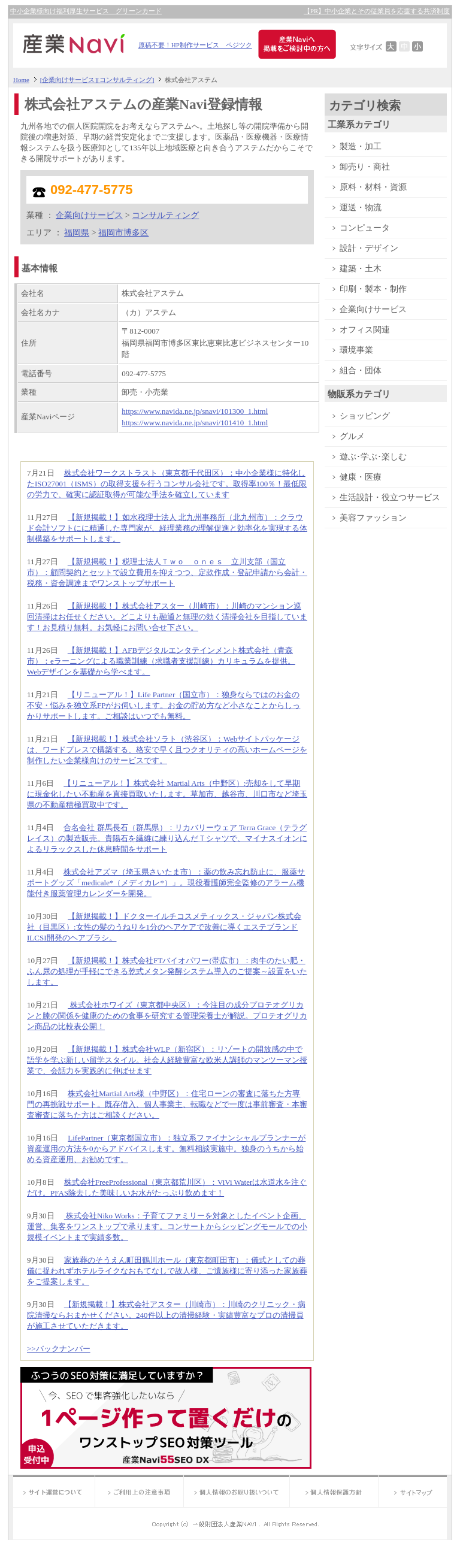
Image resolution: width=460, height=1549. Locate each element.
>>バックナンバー (58, 1348)
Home (21, 79)
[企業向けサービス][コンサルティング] (97, 79)
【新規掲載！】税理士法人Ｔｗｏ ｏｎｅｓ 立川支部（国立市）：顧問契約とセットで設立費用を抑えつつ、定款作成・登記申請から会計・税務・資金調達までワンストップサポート (167, 572)
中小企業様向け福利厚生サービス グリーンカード (86, 11)
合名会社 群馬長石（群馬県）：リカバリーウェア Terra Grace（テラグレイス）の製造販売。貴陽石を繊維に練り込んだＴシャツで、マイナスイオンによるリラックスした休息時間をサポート (167, 838)
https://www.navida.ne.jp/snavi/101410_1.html (195, 422)
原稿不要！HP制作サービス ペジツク (195, 45)
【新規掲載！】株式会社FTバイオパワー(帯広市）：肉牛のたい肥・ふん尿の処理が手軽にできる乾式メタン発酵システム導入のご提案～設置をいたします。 (167, 971)
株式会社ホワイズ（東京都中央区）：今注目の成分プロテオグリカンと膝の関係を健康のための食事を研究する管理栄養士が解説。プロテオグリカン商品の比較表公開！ (167, 1015)
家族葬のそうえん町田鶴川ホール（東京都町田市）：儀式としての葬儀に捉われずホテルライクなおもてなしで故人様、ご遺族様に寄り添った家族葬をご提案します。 (167, 1270)
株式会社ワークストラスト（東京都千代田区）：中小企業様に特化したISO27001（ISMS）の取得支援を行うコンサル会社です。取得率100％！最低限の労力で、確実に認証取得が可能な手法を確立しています (167, 483)
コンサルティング (165, 215)
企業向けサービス (89, 215)
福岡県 (76, 232)
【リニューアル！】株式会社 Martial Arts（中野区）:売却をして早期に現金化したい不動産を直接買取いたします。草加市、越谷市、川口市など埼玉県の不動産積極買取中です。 (167, 794)
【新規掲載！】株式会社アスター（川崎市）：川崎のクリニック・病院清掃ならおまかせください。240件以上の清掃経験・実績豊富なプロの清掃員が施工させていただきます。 (166, 1315)
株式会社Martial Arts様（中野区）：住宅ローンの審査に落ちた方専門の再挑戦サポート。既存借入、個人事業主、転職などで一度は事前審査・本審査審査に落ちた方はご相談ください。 (167, 1104)
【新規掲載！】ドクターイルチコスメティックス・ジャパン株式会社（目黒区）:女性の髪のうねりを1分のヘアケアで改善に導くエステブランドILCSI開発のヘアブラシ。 (164, 927)
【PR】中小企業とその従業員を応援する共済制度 (377, 11)
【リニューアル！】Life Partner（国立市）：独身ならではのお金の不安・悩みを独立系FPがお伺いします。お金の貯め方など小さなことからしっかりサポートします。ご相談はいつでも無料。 (163, 705)
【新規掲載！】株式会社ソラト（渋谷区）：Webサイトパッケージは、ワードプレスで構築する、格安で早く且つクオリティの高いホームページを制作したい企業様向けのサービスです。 (167, 749)
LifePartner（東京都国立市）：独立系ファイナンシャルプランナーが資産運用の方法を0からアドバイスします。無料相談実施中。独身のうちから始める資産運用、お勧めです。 (166, 1148)
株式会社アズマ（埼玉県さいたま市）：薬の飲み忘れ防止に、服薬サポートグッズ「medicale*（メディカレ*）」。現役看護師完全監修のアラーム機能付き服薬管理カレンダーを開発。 (166, 882)
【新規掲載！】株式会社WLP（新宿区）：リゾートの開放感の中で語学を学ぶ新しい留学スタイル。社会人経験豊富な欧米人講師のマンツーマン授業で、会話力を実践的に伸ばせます (167, 1060)
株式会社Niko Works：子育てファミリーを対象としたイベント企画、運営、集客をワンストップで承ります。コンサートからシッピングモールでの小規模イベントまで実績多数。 (167, 1226)
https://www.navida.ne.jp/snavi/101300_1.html (195, 411)
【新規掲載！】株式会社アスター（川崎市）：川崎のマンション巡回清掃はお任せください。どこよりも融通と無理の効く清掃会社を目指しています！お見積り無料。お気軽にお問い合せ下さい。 (167, 616)
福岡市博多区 (123, 232)
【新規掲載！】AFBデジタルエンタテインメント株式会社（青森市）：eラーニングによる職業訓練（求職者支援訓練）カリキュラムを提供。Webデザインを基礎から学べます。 (161, 661)
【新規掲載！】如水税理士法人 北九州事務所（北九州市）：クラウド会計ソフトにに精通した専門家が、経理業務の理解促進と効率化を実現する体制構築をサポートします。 (167, 528)
